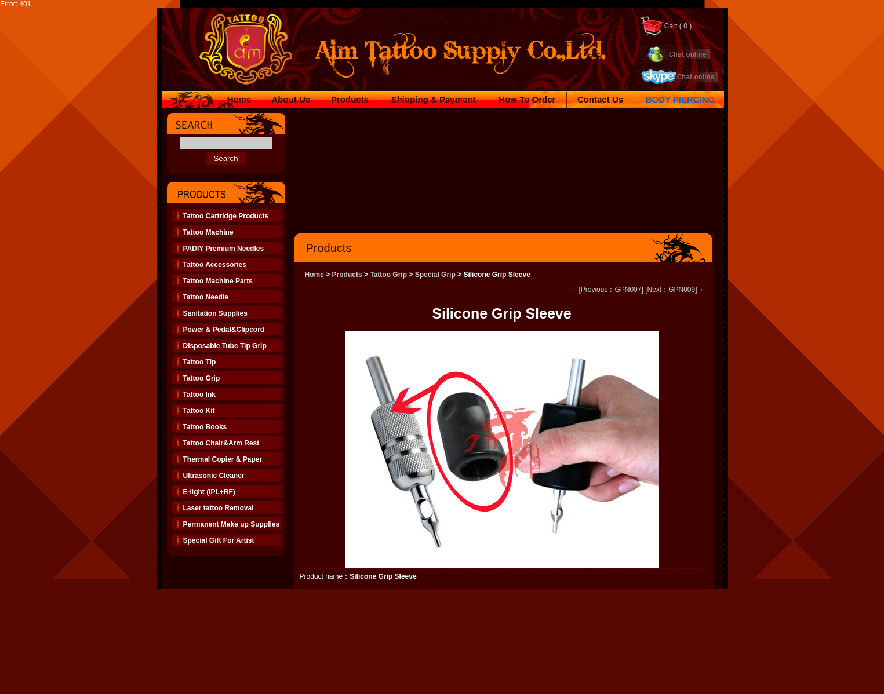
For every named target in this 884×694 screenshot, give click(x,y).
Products (350, 99)
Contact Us (600, 99)
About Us (290, 99)
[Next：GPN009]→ (674, 290)
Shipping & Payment (433, 99)
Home (239, 99)
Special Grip (435, 275)
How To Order (527, 99)
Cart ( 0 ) (665, 26)
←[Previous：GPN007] (607, 290)
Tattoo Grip (388, 275)
